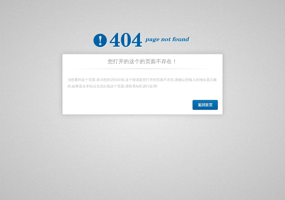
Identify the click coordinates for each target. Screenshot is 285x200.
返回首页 (206, 106)
